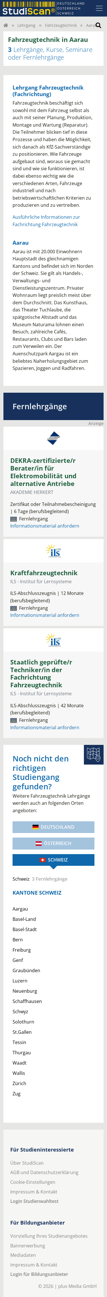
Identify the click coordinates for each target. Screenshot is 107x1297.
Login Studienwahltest (34, 1201)
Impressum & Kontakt (33, 1192)
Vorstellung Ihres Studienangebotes (49, 1236)
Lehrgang (26, 25)
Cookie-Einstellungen (32, 1182)
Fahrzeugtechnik (61, 25)
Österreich (53, 843)
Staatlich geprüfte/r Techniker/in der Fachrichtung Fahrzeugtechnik (41, 674)
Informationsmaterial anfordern (44, 526)
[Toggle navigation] (99, 8)
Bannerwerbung (27, 1246)
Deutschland (53, 827)
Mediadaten (23, 1255)
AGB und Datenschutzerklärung (44, 1172)
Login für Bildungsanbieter (39, 1274)
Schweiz (54, 860)
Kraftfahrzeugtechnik (44, 572)
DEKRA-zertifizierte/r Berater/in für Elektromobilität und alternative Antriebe (43, 472)
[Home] (5, 25)
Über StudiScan (27, 1163)
